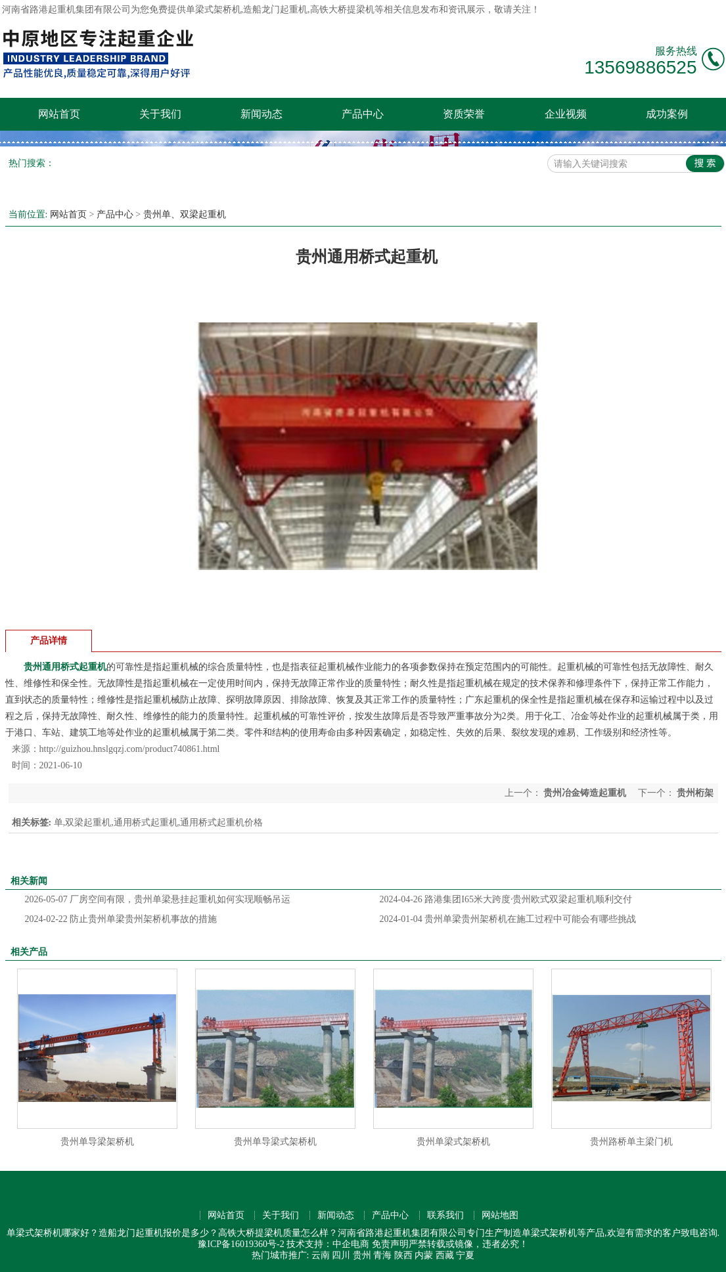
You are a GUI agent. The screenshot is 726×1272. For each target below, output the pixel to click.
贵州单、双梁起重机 (184, 214)
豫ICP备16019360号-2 (241, 1244)
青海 (382, 1255)
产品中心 (363, 114)
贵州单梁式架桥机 (453, 1142)
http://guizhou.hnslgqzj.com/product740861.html (129, 749)
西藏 (445, 1255)
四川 (341, 1255)
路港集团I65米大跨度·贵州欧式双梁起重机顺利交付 (506, 899)
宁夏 (465, 1255)
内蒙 (424, 1255)
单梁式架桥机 (213, 9)
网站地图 (500, 1215)
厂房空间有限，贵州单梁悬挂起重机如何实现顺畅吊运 (158, 899)
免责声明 (390, 1244)
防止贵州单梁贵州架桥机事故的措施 (121, 919)
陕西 (403, 1255)
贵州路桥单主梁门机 (631, 1142)
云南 (320, 1255)
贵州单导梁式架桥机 (275, 1142)
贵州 (362, 1255)
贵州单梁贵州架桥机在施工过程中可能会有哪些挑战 (508, 919)
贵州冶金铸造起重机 (585, 793)
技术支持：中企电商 (327, 1244)
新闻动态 (261, 114)
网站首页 (59, 114)
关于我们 (160, 114)
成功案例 (667, 114)
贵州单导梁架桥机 (97, 1142)
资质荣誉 (464, 114)
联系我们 (445, 1215)
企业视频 (566, 114)
